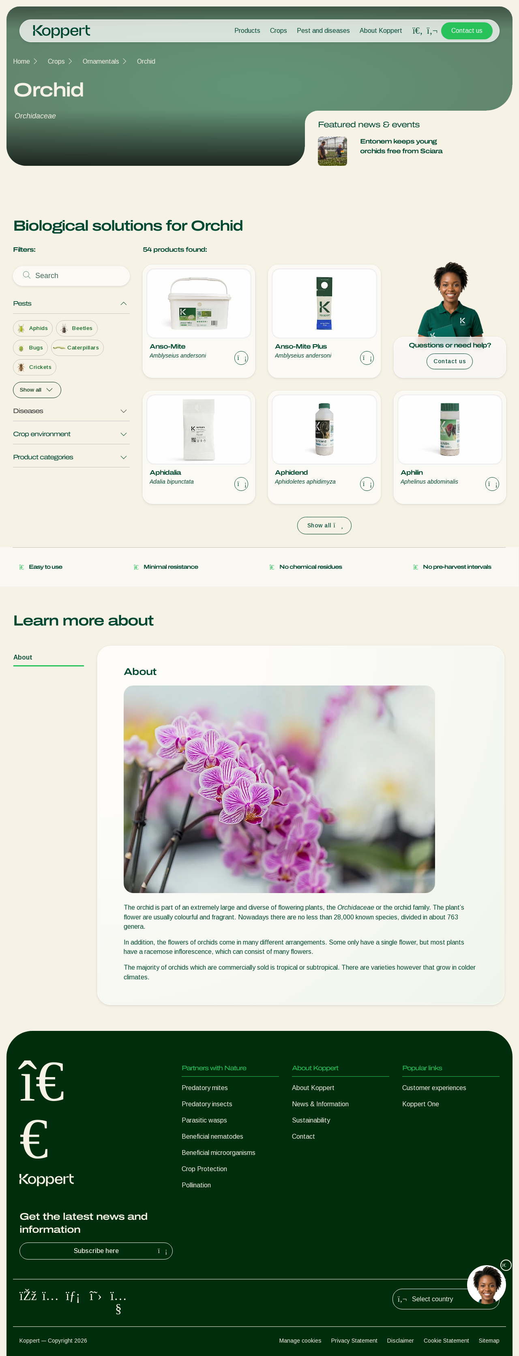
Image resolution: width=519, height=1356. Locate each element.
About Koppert (381, 30)
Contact (303, 1136)
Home (21, 61)
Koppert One (420, 1104)
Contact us (467, 30)
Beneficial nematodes (212, 1136)
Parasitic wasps (204, 1120)
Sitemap (489, 1340)
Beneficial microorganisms (218, 1152)
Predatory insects (207, 1104)
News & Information (320, 1104)
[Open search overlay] (417, 31)
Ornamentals (101, 61)
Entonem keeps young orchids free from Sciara (401, 146)
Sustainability (311, 1120)
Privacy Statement (354, 1340)
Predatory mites (205, 1087)
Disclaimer (400, 1340)
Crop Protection (204, 1168)
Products (247, 30)
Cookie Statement (446, 1340)
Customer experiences (434, 1087)
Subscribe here (121, 1251)
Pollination (196, 1185)
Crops (278, 30)
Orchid (146, 61)
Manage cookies (300, 1340)
